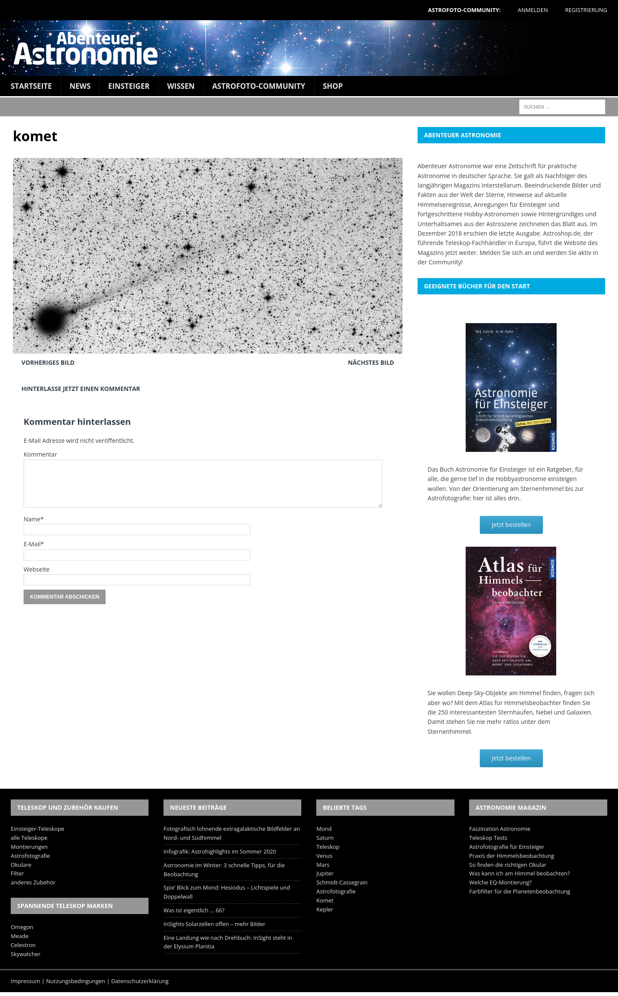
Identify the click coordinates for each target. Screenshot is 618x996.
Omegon (22, 927)
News (80, 86)
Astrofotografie (30, 856)
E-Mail (32, 544)
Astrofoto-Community (259, 86)
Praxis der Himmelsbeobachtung (511, 856)
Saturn (324, 838)
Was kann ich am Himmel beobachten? (519, 873)
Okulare (21, 865)
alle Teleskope (29, 838)
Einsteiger (128, 86)
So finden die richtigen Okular (507, 865)
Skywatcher (25, 954)
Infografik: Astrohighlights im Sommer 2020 (220, 851)
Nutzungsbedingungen (75, 981)
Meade (19, 936)
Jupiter (324, 873)
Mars (322, 865)
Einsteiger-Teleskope (37, 829)
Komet (324, 900)
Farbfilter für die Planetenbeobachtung (519, 891)
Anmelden (533, 10)
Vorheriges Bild (48, 362)
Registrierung (586, 10)
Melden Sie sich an (505, 252)
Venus (324, 856)
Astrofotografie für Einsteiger (506, 847)
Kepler (324, 909)
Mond (323, 829)
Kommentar (40, 454)
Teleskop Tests (488, 838)
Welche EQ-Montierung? (500, 882)
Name (32, 519)
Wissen (180, 86)
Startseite (31, 86)
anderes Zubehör (33, 882)
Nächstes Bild (371, 362)
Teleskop (327, 847)
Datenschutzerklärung (140, 981)
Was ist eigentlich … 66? (194, 910)
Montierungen (29, 847)
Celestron (23, 945)
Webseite (36, 569)
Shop (333, 86)
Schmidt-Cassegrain (341, 882)
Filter (17, 873)
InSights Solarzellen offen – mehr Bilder (214, 924)
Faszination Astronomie (499, 829)
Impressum (25, 981)
